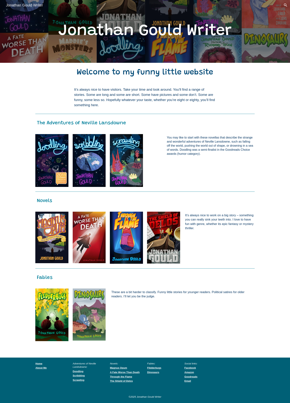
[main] (144, 31)
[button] (285, 5)
